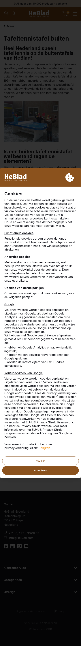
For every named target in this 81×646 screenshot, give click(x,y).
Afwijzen (40, 460)
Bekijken (44, 448)
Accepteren (40, 470)
